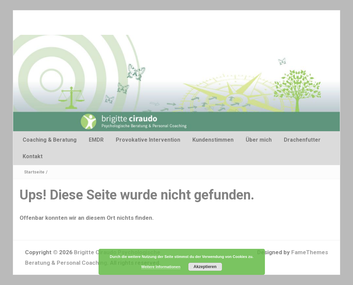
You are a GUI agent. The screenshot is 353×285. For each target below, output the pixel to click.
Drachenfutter (302, 140)
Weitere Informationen (161, 267)
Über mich (259, 140)
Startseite (34, 171)
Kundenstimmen (213, 140)
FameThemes (309, 252)
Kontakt (33, 156)
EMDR (96, 140)
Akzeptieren (204, 266)
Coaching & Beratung (50, 140)
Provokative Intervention (148, 140)
